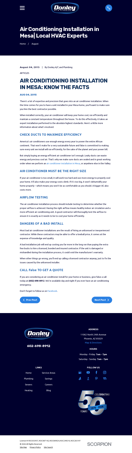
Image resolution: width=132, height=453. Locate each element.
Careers (48, 384)
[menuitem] (23, 447)
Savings (48, 378)
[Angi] (81, 378)
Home (29, 373)
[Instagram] (105, 372)
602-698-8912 (38, 346)
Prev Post (30, 300)
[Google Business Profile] (81, 372)
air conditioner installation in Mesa (63, 163)
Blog (48, 390)
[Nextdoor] (105, 378)
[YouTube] (89, 372)
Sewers (28, 384)
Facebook (52, 291)
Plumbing (28, 378)
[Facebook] (97, 372)
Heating (28, 390)
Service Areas (48, 373)
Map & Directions (93, 342)
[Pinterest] (97, 378)
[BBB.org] (89, 378)
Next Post (102, 300)
